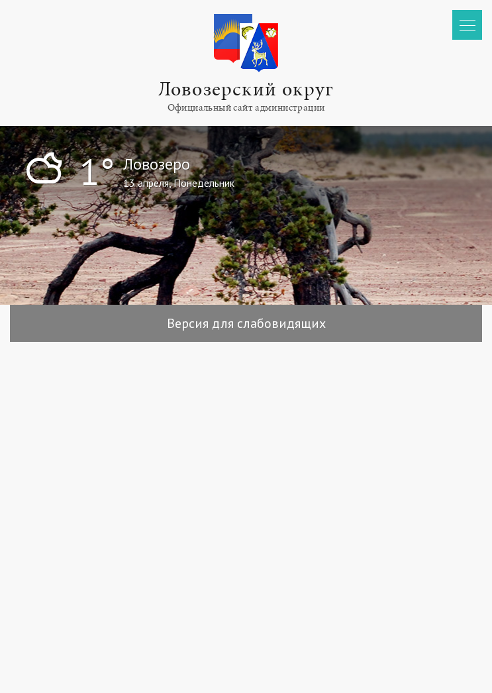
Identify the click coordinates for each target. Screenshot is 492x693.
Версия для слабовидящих (246, 323)
